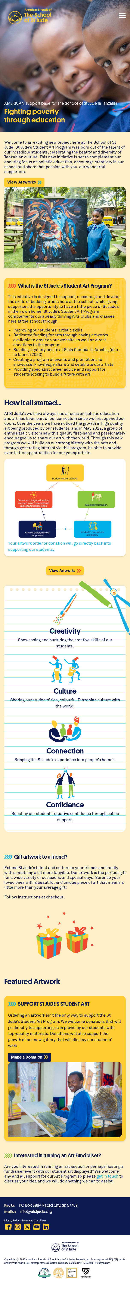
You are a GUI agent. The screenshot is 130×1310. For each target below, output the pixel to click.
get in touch (107, 1176)
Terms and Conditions (34, 1220)
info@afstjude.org (36, 1212)
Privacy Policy (11, 1220)
